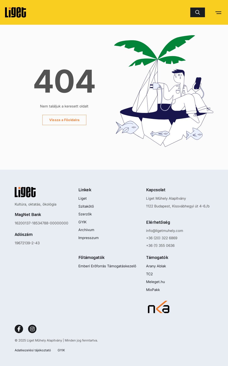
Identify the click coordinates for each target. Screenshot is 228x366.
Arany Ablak (156, 266)
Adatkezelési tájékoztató (33, 350)
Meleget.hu (155, 282)
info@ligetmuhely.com (164, 231)
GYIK (82, 222)
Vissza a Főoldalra (64, 120)
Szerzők (85, 214)
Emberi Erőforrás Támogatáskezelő (107, 266)
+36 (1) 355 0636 (160, 245)
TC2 (149, 274)
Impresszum (88, 238)
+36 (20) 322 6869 (161, 238)
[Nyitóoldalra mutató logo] (41, 192)
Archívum (86, 230)
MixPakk (153, 290)
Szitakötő (86, 206)
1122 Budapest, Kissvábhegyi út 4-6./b (178, 206)
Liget (82, 198)
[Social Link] (19, 329)
